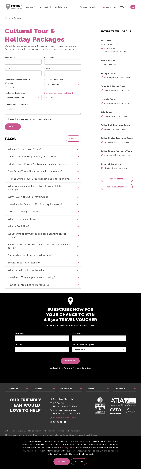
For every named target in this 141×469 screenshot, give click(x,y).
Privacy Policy (67, 447)
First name (10, 57)
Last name (49, 57)
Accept (61, 461)
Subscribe (70, 364)
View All (73, 138)
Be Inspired (45, 7)
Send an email (117, 179)
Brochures (95, 7)
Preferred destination (15, 93)
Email (7, 68)
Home (8, 18)
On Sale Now (61, 7)
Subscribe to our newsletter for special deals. (30, 119)
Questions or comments (16, 104)
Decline (79, 461)
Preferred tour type (53, 80)
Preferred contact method (17, 80)
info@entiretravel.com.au (65, 421)
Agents (83, 7)
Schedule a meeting (117, 187)
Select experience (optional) (58, 93)
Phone (47, 68)
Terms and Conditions (82, 371)
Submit (12, 127)
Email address (21, 348)
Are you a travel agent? (83, 348)
